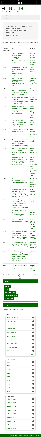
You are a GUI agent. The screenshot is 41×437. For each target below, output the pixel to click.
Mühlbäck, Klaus (11, 328)
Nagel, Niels (33, 164)
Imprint (16, 435)
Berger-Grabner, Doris (32, 131)
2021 (8, 373)
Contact (12, 435)
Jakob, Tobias (34, 239)
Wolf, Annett (33, 124)
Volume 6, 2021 (11, 417)
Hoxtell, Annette (11, 325)
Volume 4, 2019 (11, 410)
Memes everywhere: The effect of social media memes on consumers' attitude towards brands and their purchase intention (20, 161)
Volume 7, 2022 (11, 421)
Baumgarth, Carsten (12, 343)
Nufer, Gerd (33, 71)
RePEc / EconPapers (17, 309)
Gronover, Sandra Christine (32, 59)
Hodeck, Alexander (12, 347)
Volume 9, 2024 (11, 428)
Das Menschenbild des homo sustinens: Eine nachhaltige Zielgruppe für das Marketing (20, 244)
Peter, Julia (33, 78)
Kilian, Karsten (11, 351)
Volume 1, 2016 (11, 399)
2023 (8, 365)
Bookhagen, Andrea (12, 317)
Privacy (21, 435)
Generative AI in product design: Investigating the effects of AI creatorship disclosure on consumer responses (18, 82)
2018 (8, 384)
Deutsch (37, 435)
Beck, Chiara (33, 152)
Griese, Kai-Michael (12, 321)
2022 (8, 369)
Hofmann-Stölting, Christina (32, 111)
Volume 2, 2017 (11, 402)
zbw (19, 3)
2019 (8, 380)
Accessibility (31, 435)
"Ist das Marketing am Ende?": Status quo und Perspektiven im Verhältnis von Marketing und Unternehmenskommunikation (20, 203)
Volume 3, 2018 (11, 406)
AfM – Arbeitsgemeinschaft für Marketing (14, 18)
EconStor (6, 15)
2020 (8, 377)
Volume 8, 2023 (11, 425)
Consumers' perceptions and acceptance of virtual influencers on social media (20, 131)
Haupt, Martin (33, 83)
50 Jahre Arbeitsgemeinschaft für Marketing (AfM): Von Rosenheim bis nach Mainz (20, 180)
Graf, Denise (33, 214)
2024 (8, 362)
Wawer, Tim (33, 247)
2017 (8, 388)
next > (20, 46)
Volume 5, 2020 (11, 414)
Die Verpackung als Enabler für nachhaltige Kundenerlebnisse (19, 267)
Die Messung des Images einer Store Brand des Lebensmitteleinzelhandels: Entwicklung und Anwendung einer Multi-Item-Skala (20, 193)
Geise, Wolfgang (11, 336)
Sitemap (26, 435)
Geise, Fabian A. (11, 332)
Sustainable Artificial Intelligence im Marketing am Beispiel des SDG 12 (20, 221)
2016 (8, 391)
